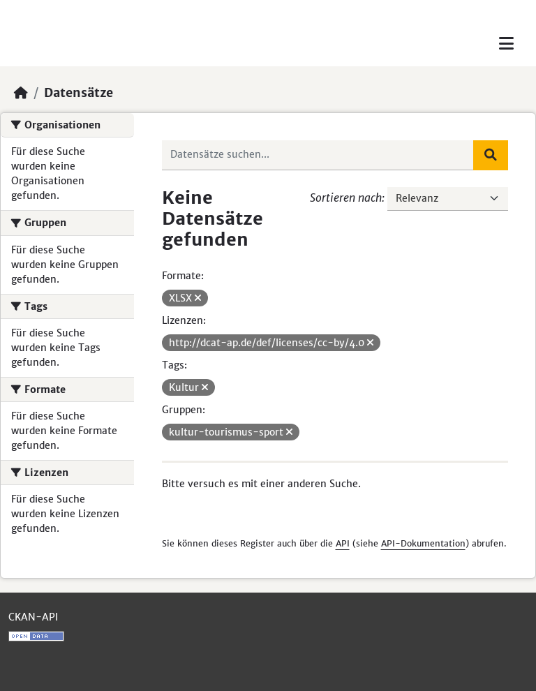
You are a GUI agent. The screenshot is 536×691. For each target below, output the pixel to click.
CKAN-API (33, 617)
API (343, 543)
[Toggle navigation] (506, 43)
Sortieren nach (346, 198)
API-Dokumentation (423, 543)
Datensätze (78, 93)
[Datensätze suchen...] (318, 155)
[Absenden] (490, 155)
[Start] (21, 93)
